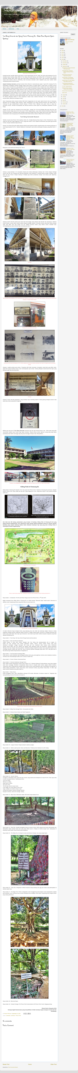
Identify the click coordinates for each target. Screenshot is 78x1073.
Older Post (54, 1064)
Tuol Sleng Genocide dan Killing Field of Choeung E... (68, 84)
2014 (62, 59)
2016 (62, 55)
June (64, 98)
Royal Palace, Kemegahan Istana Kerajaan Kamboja (68, 78)
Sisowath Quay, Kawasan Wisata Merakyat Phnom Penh (67, 71)
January (64, 103)
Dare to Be (64, 92)
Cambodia (8, 1015)
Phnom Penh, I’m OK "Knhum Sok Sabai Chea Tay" (68, 81)
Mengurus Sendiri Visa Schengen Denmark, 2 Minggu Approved (70, 137)
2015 (62, 57)
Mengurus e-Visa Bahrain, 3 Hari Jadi (70, 149)
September (65, 66)
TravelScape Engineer (18, 10)
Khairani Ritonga (70, 39)
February (64, 101)
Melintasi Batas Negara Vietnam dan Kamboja (67, 88)
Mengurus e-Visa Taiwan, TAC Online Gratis (70, 113)
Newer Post (6, 1064)
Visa (18, 29)
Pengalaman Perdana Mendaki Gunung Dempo (68, 68)
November (65, 62)
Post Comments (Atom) (13, 1067)
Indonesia (11, 29)
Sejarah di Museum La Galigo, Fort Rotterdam (70, 160)
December (65, 60)
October (64, 64)
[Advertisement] (67, 178)
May (64, 100)
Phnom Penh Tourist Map (67, 90)
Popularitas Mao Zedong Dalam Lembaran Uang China (69, 125)
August (64, 94)
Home (4, 29)
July (63, 96)
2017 (62, 54)
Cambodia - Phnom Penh (16, 1015)
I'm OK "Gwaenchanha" (67, 86)
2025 (62, 50)
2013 (62, 105)
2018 (62, 52)
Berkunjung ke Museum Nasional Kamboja (67, 75)
